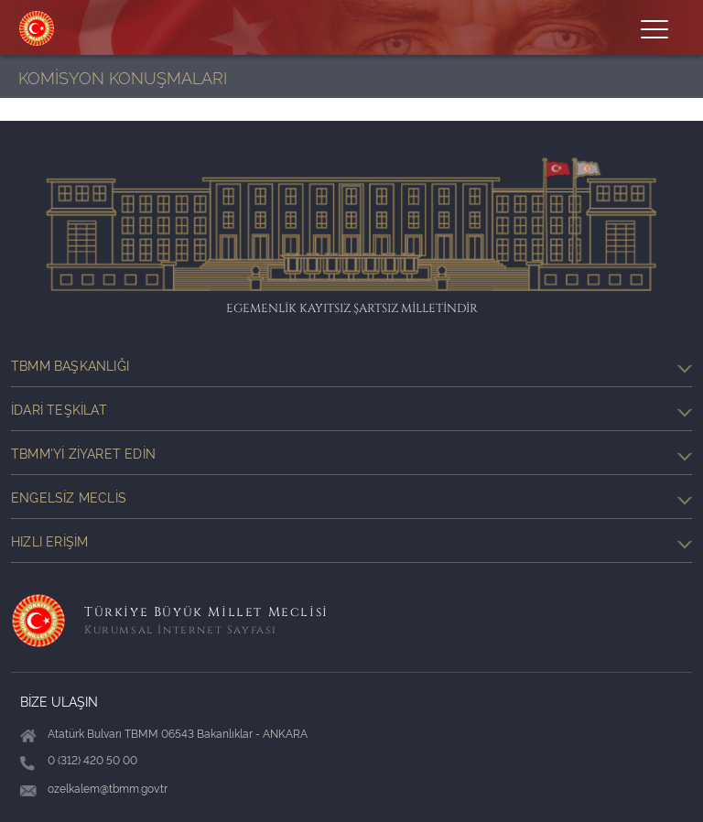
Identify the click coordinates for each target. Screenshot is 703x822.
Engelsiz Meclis (351, 497)
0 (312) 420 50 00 (92, 759)
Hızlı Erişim (351, 541)
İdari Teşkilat (351, 409)
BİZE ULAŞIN (59, 700)
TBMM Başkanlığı (351, 365)
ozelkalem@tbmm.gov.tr (108, 787)
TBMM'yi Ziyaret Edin (351, 453)
